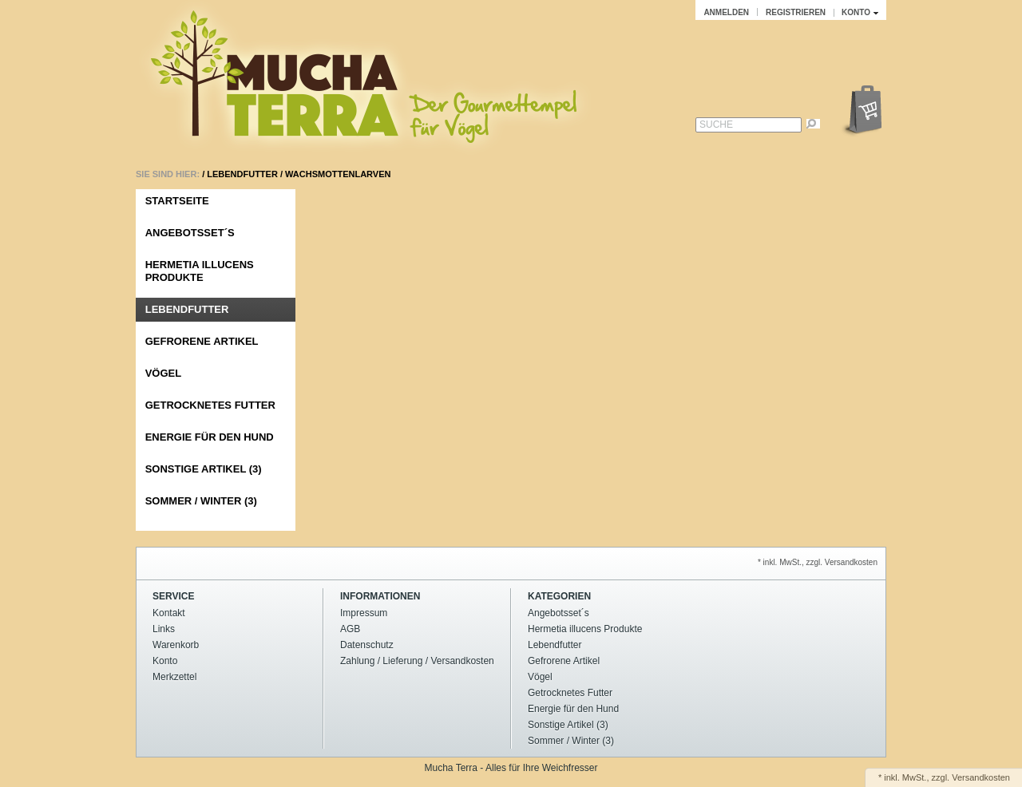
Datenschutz (367, 645)
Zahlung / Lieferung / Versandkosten (417, 660)
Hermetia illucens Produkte (199, 271)
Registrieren (796, 12)
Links (164, 629)
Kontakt (169, 613)
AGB (350, 629)
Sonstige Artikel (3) (203, 469)
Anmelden (726, 12)
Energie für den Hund (209, 437)
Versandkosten (981, 777)
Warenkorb (176, 645)
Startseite (177, 201)
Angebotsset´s (190, 233)
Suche (716, 124)
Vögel (163, 373)
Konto (165, 660)
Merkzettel (174, 676)
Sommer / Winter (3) (201, 501)
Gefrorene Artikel (202, 341)
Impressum (363, 613)
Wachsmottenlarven (337, 174)
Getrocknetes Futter (210, 405)
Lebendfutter (242, 174)
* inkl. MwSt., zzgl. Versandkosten (817, 562)
